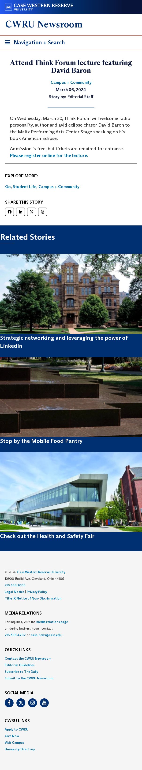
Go (8, 186)
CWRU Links (17, 721)
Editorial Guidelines (19, 665)
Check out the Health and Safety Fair (47, 536)
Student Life (24, 186)
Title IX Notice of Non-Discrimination (33, 598)
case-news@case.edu (46, 635)
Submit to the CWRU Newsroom (29, 678)
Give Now (12, 736)
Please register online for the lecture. (49, 155)
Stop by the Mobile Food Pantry (41, 440)
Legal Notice (14, 592)
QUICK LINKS (18, 650)
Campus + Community (58, 186)
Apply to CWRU (16, 729)
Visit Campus (14, 742)
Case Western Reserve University (41, 572)
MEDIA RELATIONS (23, 613)
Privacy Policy (37, 592)
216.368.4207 (15, 635)
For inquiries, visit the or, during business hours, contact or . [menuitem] (36, 628)
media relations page (52, 622)
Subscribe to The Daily (21, 671)
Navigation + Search (33, 43)
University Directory (20, 749)
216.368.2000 (15, 585)
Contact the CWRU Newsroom (28, 658)
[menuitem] (71, 658)
